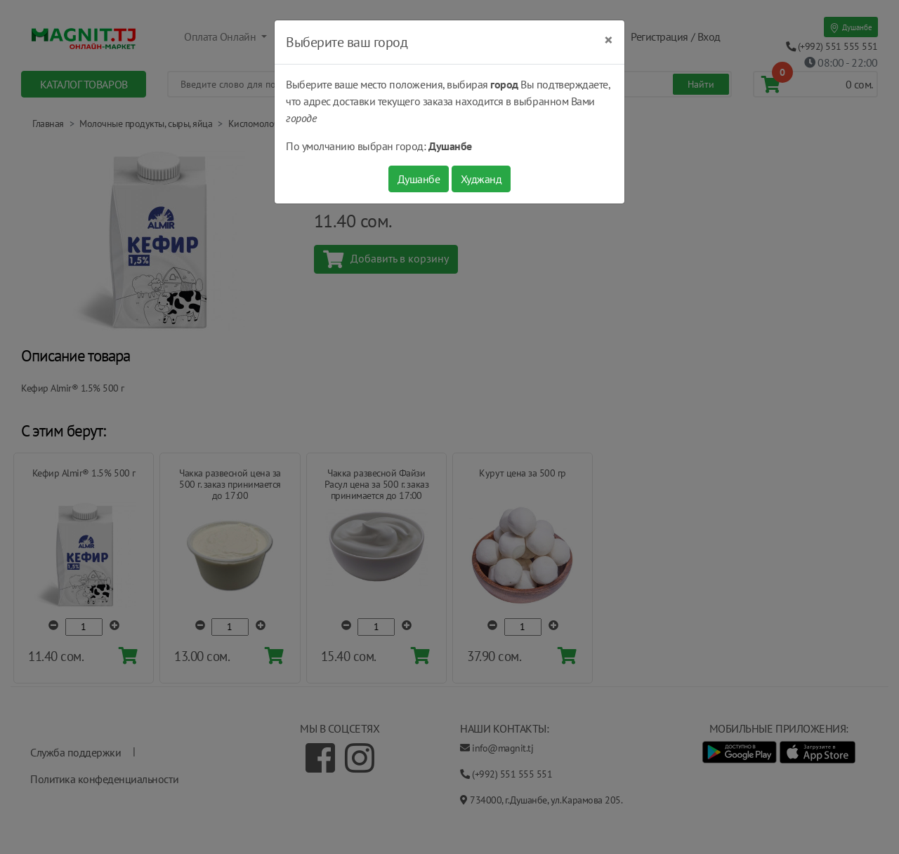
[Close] (608, 40)
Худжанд (481, 179)
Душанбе (419, 179)
